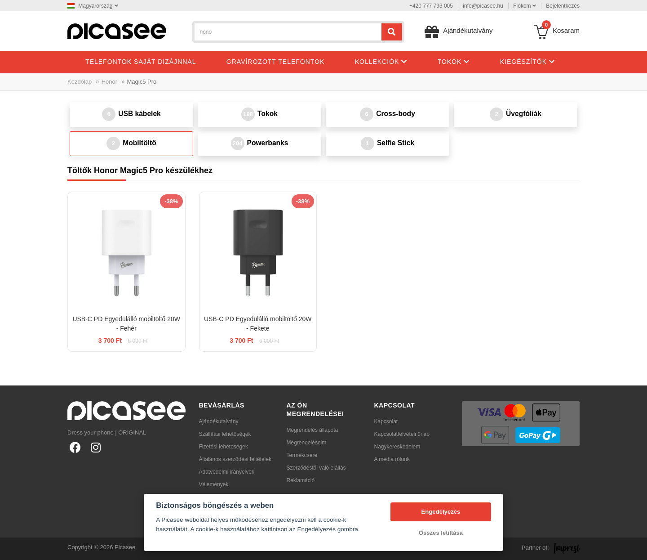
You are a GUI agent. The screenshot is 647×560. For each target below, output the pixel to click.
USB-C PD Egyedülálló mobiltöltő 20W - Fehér (126, 323)
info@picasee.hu (483, 6)
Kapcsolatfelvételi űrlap (402, 434)
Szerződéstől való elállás (316, 468)
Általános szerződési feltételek (235, 459)
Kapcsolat (386, 421)
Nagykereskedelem (397, 447)
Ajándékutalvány (219, 421)
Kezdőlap (79, 81)
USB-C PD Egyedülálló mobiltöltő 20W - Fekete (258, 323)
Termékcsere (302, 455)
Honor (109, 81)
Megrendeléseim (307, 442)
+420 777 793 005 (431, 6)
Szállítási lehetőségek (225, 434)
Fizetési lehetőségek (223, 447)
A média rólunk (392, 459)
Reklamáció (301, 480)
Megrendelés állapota (312, 430)
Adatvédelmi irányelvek (226, 472)
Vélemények (214, 484)
